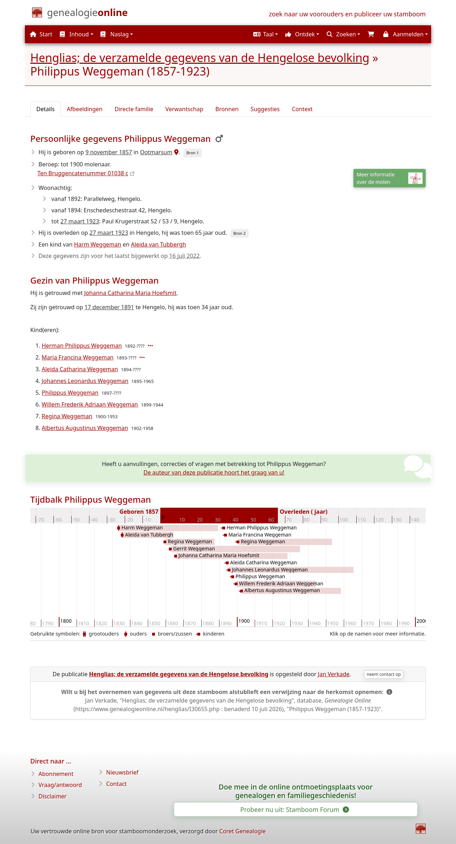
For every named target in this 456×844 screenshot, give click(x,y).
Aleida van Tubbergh (158, 244)
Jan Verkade (333, 674)
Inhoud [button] (74, 34)
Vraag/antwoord (60, 785)
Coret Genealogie (242, 831)
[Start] (87, 14)
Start (41, 34)
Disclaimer (52, 796)
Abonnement (55, 774)
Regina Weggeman (67, 416)
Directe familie (134, 109)
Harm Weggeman (97, 244)
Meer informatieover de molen (390, 178)
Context (302, 109)
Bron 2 (239, 233)
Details (45, 109)
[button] (265, 34)
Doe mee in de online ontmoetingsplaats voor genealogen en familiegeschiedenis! (296, 791)
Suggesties (265, 109)
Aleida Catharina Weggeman (80, 369)
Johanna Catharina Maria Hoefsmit (130, 293)
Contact (116, 784)
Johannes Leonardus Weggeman (85, 381)
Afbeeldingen (84, 109)
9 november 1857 (109, 152)
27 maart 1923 (80, 221)
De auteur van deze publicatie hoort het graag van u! (214, 472)
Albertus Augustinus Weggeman (85, 428)
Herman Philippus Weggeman (82, 345)
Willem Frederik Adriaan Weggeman (90, 404)
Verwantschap (184, 109)
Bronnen (227, 109)
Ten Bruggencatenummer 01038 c (82, 173)
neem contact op (384, 674)
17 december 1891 (109, 307)
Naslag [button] (114, 34)
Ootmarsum (156, 152)
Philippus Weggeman (70, 393)
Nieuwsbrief (122, 772)
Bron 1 (192, 152)
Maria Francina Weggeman (78, 357)
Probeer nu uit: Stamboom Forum (294, 809)
